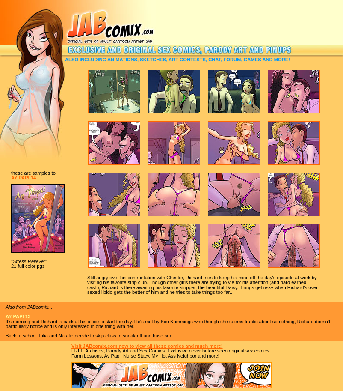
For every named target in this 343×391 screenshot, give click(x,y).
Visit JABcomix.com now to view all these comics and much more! (147, 346)
